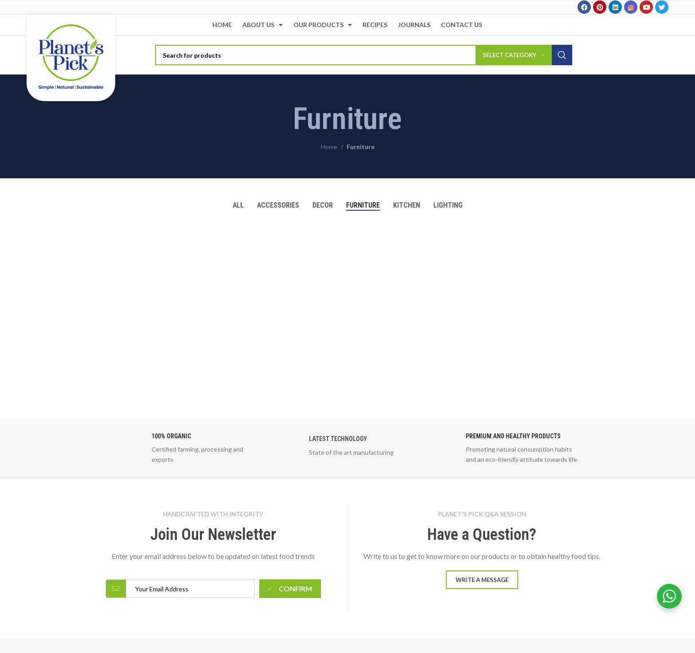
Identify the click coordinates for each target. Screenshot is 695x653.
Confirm (290, 588)
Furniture (361, 146)
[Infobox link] (190, 448)
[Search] (363, 55)
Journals (414, 24)
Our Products (322, 24)
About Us (262, 24)
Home (222, 24)
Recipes (375, 24)
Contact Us (461, 24)
